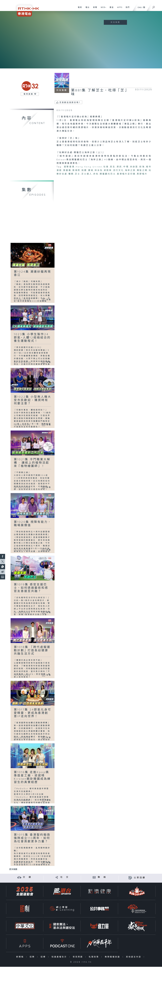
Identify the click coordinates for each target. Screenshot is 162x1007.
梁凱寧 (108, 170)
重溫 (111, 8)
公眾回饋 (140, 878)
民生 (112, 167)
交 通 (27, 877)
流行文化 (118, 170)
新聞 (94, 8)
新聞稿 (20, 957)
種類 (71, 174)
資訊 (119, 167)
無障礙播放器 (113, 957)
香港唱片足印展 (126, 174)
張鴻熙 (76, 170)
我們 (127, 8)
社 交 (64, 877)
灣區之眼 (142, 170)
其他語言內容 (134, 957)
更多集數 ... (14, 869)
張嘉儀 (67, 170)
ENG (140, 7)
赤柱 (96, 174)
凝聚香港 (69, 167)
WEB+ (102, 8)
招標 (44, 957)
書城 (90, 170)
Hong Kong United (89, 167)
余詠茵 (134, 167)
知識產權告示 (60, 957)
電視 (79, 8)
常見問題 (78, 957)
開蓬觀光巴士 (108, 174)
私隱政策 (94, 957)
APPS (118, 8)
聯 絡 (102, 877)
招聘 (33, 957)
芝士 (77, 174)
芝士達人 (86, 174)
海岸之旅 (130, 170)
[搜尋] (154, 6)
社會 (106, 167)
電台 (87, 8)
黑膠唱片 (142, 174)
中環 (126, 167)
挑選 (84, 170)
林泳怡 (99, 170)
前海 (142, 167)
